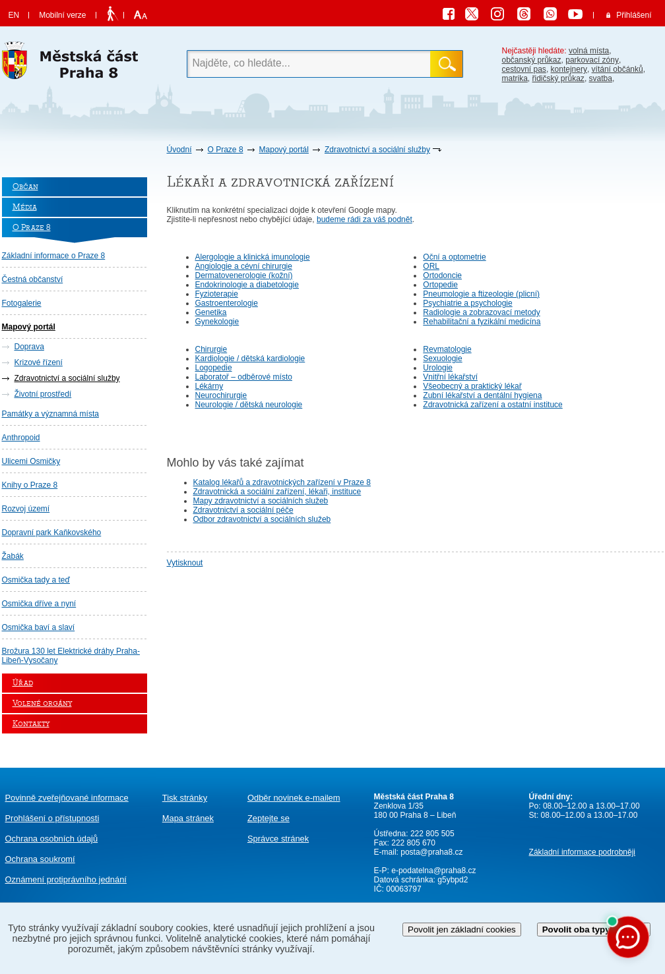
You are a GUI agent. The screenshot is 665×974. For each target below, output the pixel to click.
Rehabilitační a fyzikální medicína (481, 321)
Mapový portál (284, 149)
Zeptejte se (268, 818)
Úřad (23, 683)
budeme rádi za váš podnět (364, 219)
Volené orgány (42, 703)
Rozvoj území (26, 508)
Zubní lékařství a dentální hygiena (482, 395)
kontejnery (569, 69)
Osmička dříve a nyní (39, 603)
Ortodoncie (442, 275)
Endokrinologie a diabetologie (247, 284)
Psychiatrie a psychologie (467, 303)
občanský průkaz (531, 60)
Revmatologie (447, 349)
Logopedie (213, 367)
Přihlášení (633, 15)
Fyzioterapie (216, 294)
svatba (600, 78)
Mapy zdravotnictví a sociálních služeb (261, 500)
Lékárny (209, 386)
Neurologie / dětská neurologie (249, 404)
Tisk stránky (184, 798)
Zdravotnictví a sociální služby (377, 149)
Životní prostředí (43, 394)
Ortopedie (440, 284)
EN (14, 15)
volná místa (589, 50)
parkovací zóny (592, 60)
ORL (431, 266)
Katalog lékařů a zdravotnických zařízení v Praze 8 (282, 482)
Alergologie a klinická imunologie (252, 257)
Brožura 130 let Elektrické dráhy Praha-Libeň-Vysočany (71, 655)
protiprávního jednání (66, 879)
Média (25, 207)
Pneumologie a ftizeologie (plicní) (481, 294)
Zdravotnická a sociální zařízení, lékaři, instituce (277, 491)
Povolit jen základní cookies (462, 929)
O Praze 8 (225, 149)
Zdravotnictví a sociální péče (243, 510)
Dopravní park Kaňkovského (52, 532)
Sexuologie (442, 358)
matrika (515, 78)
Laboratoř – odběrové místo (243, 377)
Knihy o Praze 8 (30, 485)
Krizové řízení (39, 362)
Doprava (29, 346)
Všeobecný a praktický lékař (472, 386)
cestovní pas (524, 69)
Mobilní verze (62, 15)
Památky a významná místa (50, 413)
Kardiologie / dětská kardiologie (250, 358)
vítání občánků (617, 69)
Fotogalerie (22, 303)
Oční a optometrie (454, 257)
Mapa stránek (188, 818)
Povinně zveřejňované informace (67, 798)
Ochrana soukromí (40, 859)
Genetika (211, 312)
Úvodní (179, 149)
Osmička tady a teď (36, 580)
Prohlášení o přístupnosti (52, 818)
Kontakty (31, 724)
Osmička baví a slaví (38, 627)
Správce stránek (278, 839)
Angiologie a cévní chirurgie (243, 266)
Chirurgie (211, 349)
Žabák (13, 556)
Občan (25, 187)
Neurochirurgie (221, 395)
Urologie (438, 367)
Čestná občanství (32, 279)
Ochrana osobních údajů (51, 839)
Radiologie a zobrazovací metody (481, 312)
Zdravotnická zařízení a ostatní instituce (492, 404)
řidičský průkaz (558, 78)
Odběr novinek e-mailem (293, 798)
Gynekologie (217, 321)
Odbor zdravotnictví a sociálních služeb (262, 519)
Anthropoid (21, 437)
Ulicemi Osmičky (31, 461)
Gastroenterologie (226, 303)
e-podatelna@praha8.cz (432, 870)
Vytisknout (185, 562)
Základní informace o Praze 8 (54, 255)
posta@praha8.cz (431, 852)
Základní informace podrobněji (582, 852)
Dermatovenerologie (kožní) (244, 275)
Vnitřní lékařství (450, 377)
